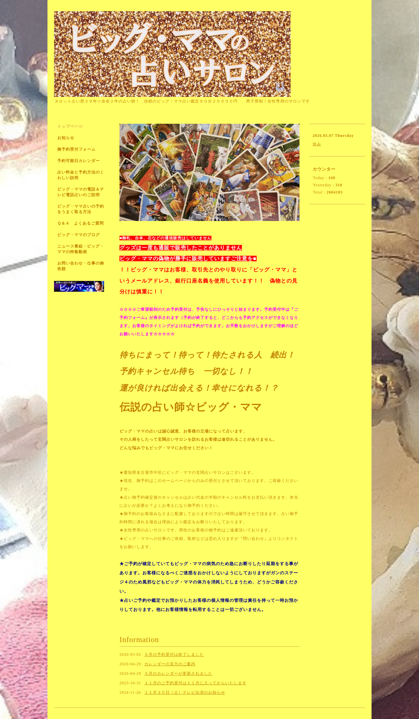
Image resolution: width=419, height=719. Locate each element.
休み (317, 144)
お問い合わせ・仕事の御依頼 (80, 266)
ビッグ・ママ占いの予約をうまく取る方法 (80, 209)
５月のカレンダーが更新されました (178, 673)
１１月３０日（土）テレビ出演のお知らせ (184, 692)
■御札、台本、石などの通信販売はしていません (165, 238)
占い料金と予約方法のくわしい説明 (80, 175)
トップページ (70, 126)
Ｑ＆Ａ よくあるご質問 (80, 223)
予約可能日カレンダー (78, 160)
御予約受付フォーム (76, 149)
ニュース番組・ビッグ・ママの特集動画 (80, 249)
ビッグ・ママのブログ (78, 234)
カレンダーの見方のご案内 (169, 664)
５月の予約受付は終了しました (174, 654)
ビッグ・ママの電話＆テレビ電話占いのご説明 (80, 192)
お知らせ (65, 138)
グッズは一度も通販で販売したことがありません (180, 247)
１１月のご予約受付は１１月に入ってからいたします (195, 683)
